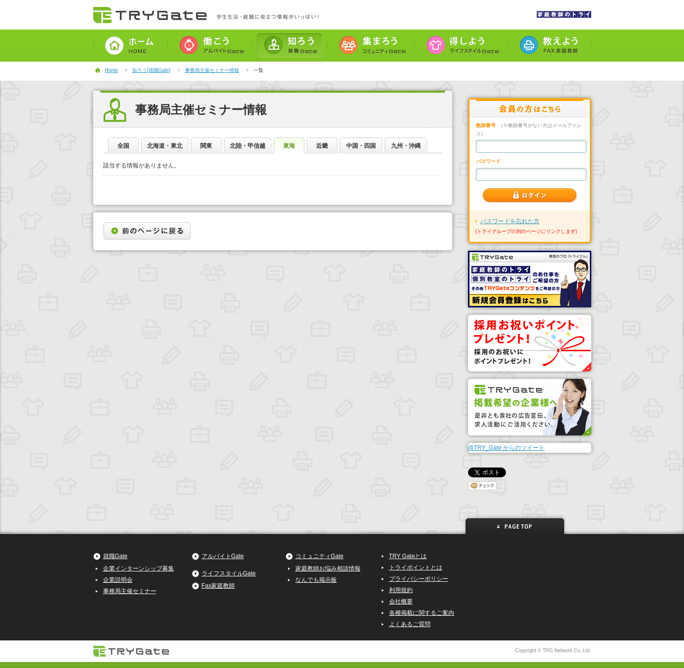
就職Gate (115, 556)
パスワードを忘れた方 (510, 221)
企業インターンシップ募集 (138, 568)
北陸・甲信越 (247, 145)
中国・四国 (361, 145)
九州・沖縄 (406, 145)
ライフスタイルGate (229, 573)
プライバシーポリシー (418, 578)
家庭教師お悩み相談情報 (327, 568)
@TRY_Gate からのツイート (506, 447)
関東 (206, 145)
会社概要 (401, 601)
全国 (123, 145)
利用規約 (401, 590)
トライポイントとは (415, 567)
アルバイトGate (223, 556)
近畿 (322, 145)
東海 (289, 145)
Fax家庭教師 (218, 585)
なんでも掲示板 (316, 579)
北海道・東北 (164, 145)
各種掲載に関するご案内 (421, 612)
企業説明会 (118, 579)
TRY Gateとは (408, 556)
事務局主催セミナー (129, 591)
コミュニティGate (319, 556)
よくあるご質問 (410, 624)
